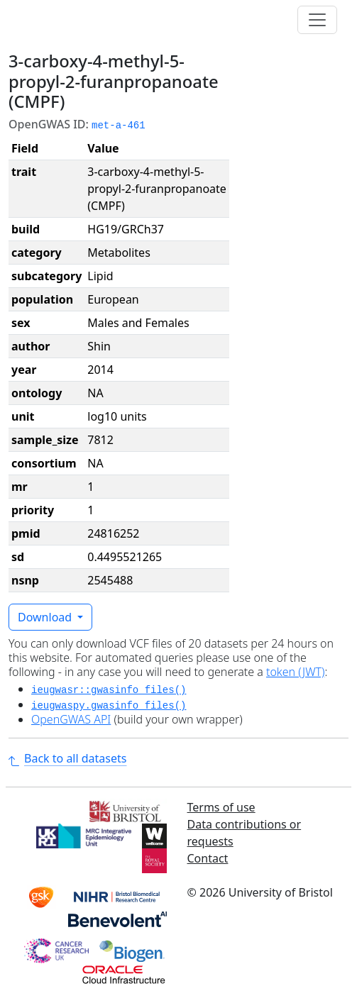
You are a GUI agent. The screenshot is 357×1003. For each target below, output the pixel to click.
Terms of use (221, 807)
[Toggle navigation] (317, 20)
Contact (208, 858)
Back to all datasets (67, 758)
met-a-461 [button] (118, 125)
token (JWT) (295, 672)
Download (46, 617)
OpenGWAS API (71, 719)
